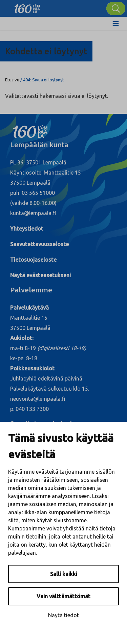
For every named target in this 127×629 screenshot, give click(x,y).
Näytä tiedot (63, 615)
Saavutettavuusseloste (39, 244)
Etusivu (12, 79)
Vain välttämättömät (63, 596)
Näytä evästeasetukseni (40, 275)
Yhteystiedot (26, 229)
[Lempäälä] (27, 7)
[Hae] (115, 8)
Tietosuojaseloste (33, 260)
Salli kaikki (63, 574)
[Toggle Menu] (115, 23)
